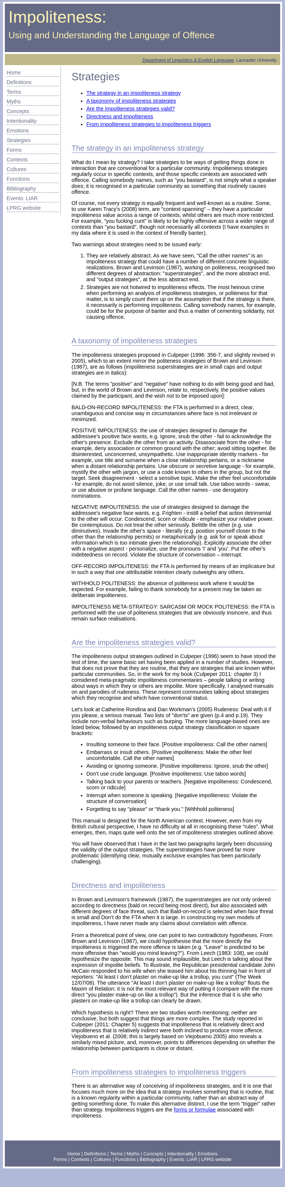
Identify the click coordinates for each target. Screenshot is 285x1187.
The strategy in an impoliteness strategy (133, 93)
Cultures (17, 169)
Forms (14, 150)
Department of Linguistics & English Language (188, 60)
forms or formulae (195, 1110)
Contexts (17, 160)
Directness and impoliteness (119, 116)
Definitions (19, 82)
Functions (18, 179)
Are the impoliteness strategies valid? (130, 109)
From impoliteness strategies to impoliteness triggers (148, 124)
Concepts (18, 111)
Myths (14, 102)
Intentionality (22, 121)
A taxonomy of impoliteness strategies (131, 101)
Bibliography (21, 189)
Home (14, 73)
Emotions (18, 131)
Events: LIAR (22, 198)
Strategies (19, 140)
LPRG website (24, 208)
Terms (14, 92)
